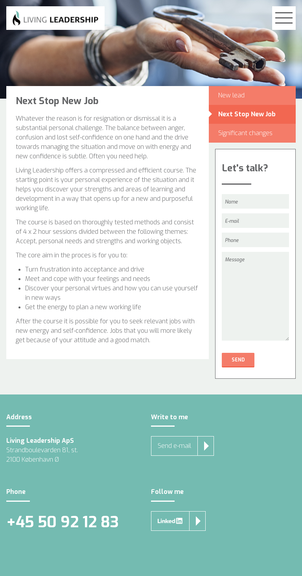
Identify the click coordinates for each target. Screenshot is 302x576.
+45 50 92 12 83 (62, 522)
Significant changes (245, 133)
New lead (231, 95)
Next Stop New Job (247, 114)
